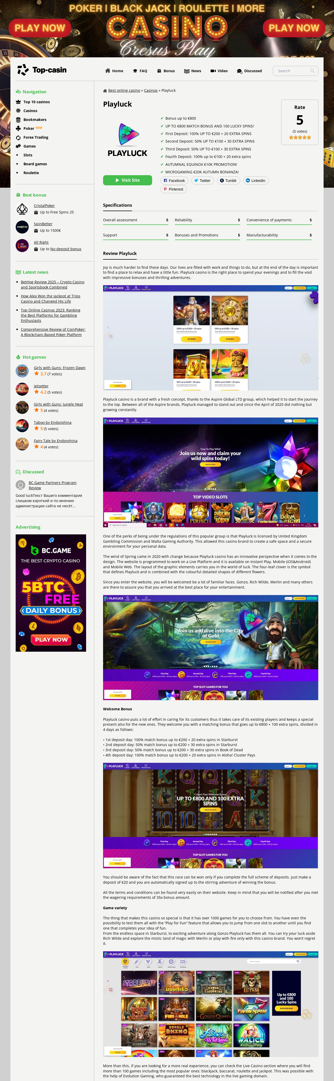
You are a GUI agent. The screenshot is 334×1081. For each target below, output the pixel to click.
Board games (35, 163)
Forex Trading (32, 138)
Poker (25, 128)
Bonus (166, 70)
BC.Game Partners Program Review (52, 485)
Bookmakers (31, 120)
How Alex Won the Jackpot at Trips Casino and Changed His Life (50, 299)
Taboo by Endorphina (52, 422)
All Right (41, 242)
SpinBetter (43, 223)
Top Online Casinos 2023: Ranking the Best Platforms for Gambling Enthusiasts (50, 315)
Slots (27, 154)
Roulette (31, 172)
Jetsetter (41, 385)
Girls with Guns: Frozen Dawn (60, 367)
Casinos (26, 110)
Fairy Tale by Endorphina (55, 440)
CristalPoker (44, 205)
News (192, 71)
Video (219, 71)
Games (26, 146)
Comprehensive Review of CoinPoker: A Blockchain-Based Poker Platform (53, 332)
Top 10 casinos (33, 102)
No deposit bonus (65, 248)
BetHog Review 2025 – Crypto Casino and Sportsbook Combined (52, 284)
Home (114, 70)
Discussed (249, 71)
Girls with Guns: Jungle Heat (58, 404)
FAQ (140, 70)
